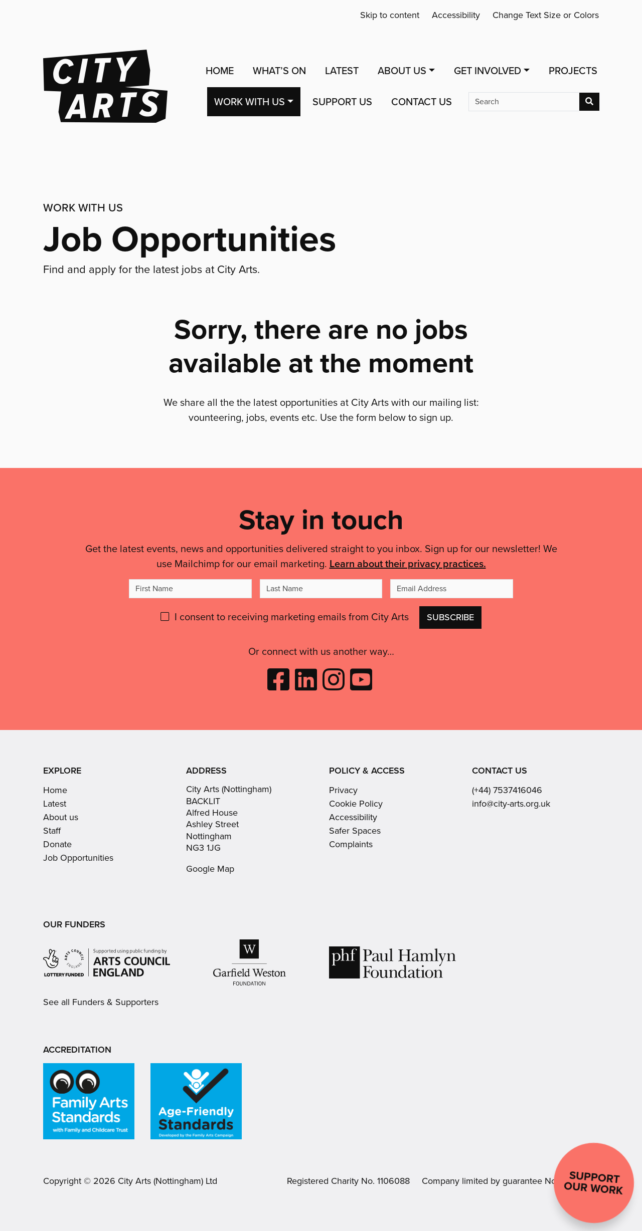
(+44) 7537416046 (507, 790)
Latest (342, 70)
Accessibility (456, 15)
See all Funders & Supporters (100, 1002)
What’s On (279, 70)
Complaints (351, 844)
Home (220, 70)
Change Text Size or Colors (546, 15)
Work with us (249, 101)
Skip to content (389, 15)
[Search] (523, 101)
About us (60, 817)
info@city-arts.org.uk (511, 803)
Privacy (343, 790)
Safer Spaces (355, 830)
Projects (573, 70)
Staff (52, 830)
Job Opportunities (78, 857)
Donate (57, 844)
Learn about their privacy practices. (408, 563)
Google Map (210, 868)
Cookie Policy (356, 803)
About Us (402, 70)
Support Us (342, 101)
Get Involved (487, 70)
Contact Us (421, 101)
